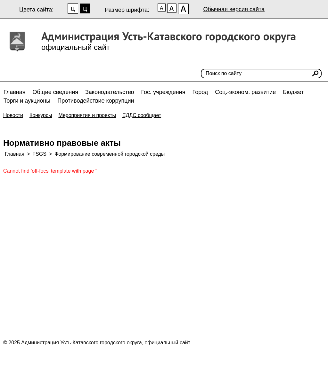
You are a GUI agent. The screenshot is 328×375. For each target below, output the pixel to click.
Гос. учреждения (163, 92)
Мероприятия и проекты (87, 115)
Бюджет (293, 92)
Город (200, 92)
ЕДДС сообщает (141, 115)
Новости (13, 115)
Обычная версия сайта (234, 9)
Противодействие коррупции (95, 101)
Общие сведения (55, 92)
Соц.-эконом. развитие (245, 92)
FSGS (39, 154)
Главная (15, 92)
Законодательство (109, 92)
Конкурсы (40, 115)
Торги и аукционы (27, 101)
